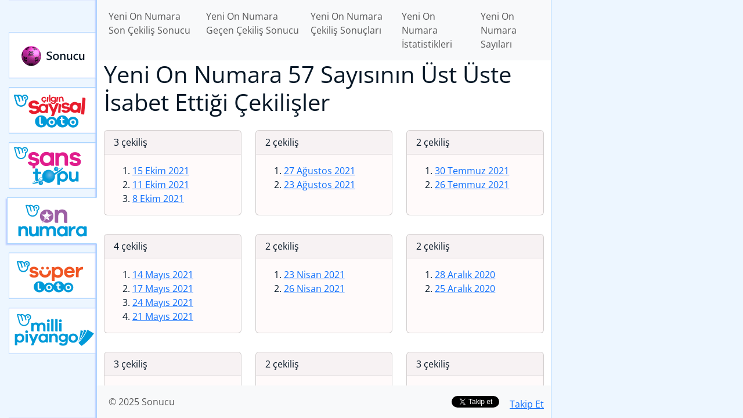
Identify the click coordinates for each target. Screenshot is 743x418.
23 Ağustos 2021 (319, 184)
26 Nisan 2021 (314, 288)
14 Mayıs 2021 (162, 274)
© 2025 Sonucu (142, 401)
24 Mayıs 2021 (162, 302)
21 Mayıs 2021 (162, 316)
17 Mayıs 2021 (162, 288)
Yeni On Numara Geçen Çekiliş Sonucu (252, 23)
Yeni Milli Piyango (53, 331)
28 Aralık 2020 (465, 274)
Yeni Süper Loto (53, 276)
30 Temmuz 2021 (472, 170)
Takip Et (527, 404)
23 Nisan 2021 (314, 274)
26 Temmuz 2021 (472, 184)
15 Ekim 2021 (160, 170)
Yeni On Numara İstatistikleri (427, 30)
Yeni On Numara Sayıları (499, 30)
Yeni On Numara (52, 220)
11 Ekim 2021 (160, 184)
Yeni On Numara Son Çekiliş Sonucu (149, 23)
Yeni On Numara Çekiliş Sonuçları (347, 23)
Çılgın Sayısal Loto (53, 110)
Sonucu (53, 55)
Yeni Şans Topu (53, 165)
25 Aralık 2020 (465, 288)
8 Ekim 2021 (158, 198)
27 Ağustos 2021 (319, 170)
